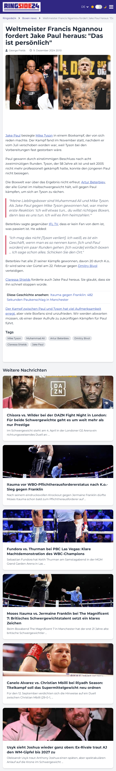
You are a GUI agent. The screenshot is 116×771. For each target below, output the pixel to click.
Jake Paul (13, 135)
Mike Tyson (44, 135)
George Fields (17, 50)
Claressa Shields (17, 280)
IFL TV (53, 224)
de (83, 6)
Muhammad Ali (68, 201)
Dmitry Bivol (87, 266)
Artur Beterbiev (93, 182)
